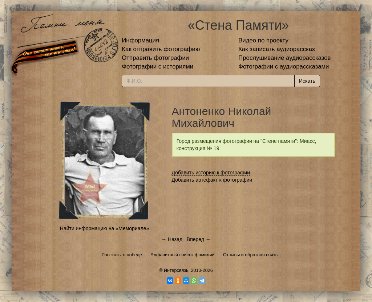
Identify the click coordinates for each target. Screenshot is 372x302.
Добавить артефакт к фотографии (212, 180)
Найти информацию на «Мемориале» (104, 228)
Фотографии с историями (157, 66)
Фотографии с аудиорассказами (283, 66)
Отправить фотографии (155, 57)
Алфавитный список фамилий (182, 254)
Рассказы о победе (122, 254)
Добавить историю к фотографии (211, 172)
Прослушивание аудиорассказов (284, 57)
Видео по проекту (263, 40)
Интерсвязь (176, 270)
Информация (140, 40)
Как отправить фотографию (161, 49)
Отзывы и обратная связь (250, 254)
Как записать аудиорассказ (276, 49)
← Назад (171, 239)
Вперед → (199, 239)
